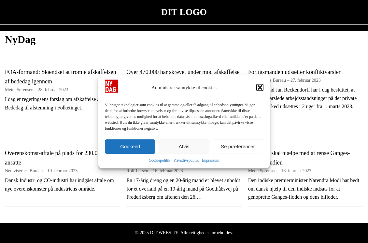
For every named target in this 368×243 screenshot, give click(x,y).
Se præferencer (238, 146)
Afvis (184, 146)
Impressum (210, 160)
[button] (260, 87)
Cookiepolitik (159, 160)
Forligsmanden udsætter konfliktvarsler (294, 72)
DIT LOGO (184, 12)
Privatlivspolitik (186, 160)
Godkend (130, 146)
